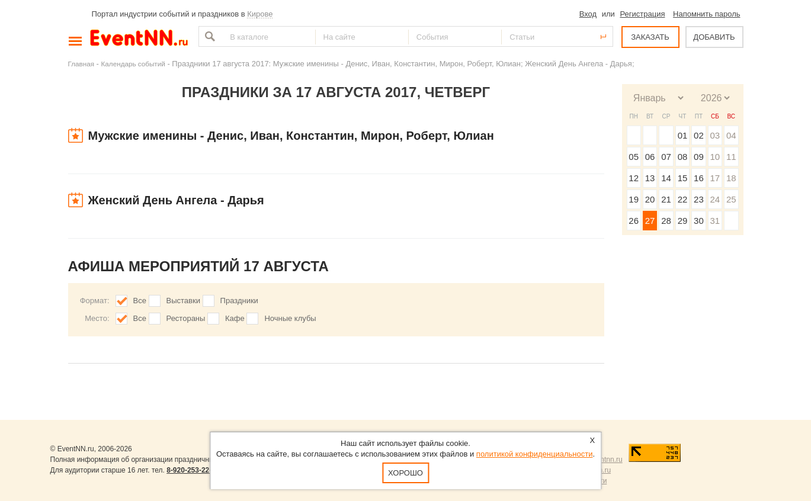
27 (650, 221)
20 (650, 199)
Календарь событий (133, 64)
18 (731, 178)
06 (650, 157)
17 (715, 178)
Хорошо (405, 472)
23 (699, 199)
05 (634, 157)
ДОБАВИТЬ (714, 37)
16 (699, 178)
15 (683, 178)
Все (139, 300)
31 (715, 221)
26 (634, 221)
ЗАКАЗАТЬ (650, 37)
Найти (208, 36)
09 (699, 157)
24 (715, 199)
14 (666, 178)
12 (634, 178)
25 (731, 199)
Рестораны (186, 318)
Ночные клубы (290, 318)
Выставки (183, 300)
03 (715, 135)
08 (683, 157)
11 (731, 157)
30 (699, 221)
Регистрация (642, 13)
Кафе (235, 318)
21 (666, 199)
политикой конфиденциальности (534, 453)
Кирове (260, 13)
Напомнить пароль (706, 13)
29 (683, 221)
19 (634, 199)
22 (683, 199)
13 (650, 178)
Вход (588, 13)
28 (666, 221)
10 (715, 157)
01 (683, 135)
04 (731, 135)
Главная (81, 64)
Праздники (239, 300)
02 (699, 135)
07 (666, 157)
